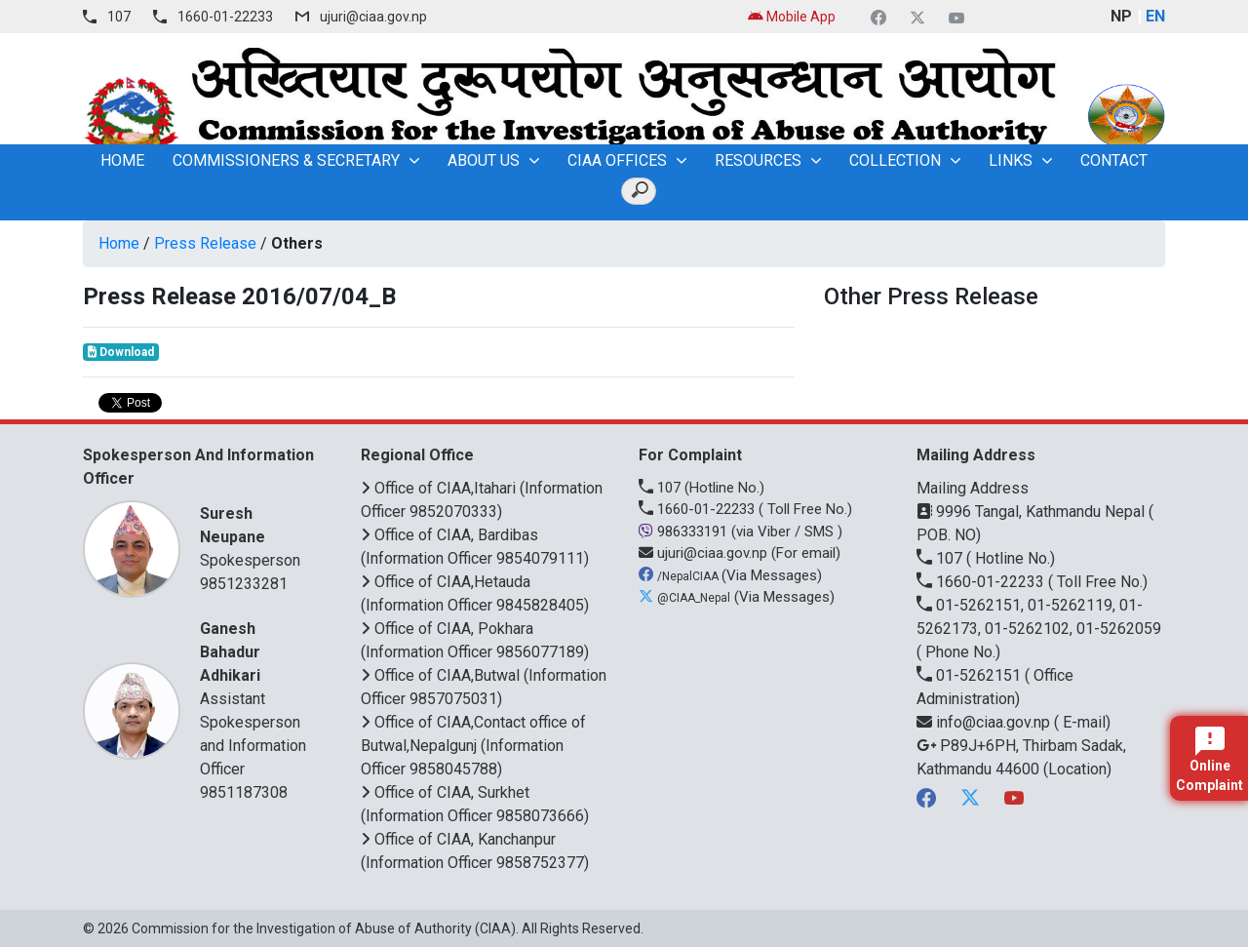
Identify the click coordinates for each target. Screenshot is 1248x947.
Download (121, 352)
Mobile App (792, 16)
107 (119, 16)
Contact (1114, 160)
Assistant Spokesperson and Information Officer (256, 697)
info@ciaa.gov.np (985, 722)
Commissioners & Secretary (286, 160)
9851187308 (244, 792)
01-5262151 (970, 675)
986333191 (685, 531)
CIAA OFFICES (617, 160)
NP (1121, 16)
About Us (484, 160)
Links (1011, 160)
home (122, 160)
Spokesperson (256, 536)
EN (1155, 16)
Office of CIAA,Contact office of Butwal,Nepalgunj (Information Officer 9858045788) (473, 745)
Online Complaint (1209, 760)
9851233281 (244, 583)
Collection (895, 160)
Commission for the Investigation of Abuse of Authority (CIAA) (324, 928)
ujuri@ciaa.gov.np (373, 16)
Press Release (205, 243)
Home (118, 243)
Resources (758, 160)
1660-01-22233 (225, 16)
